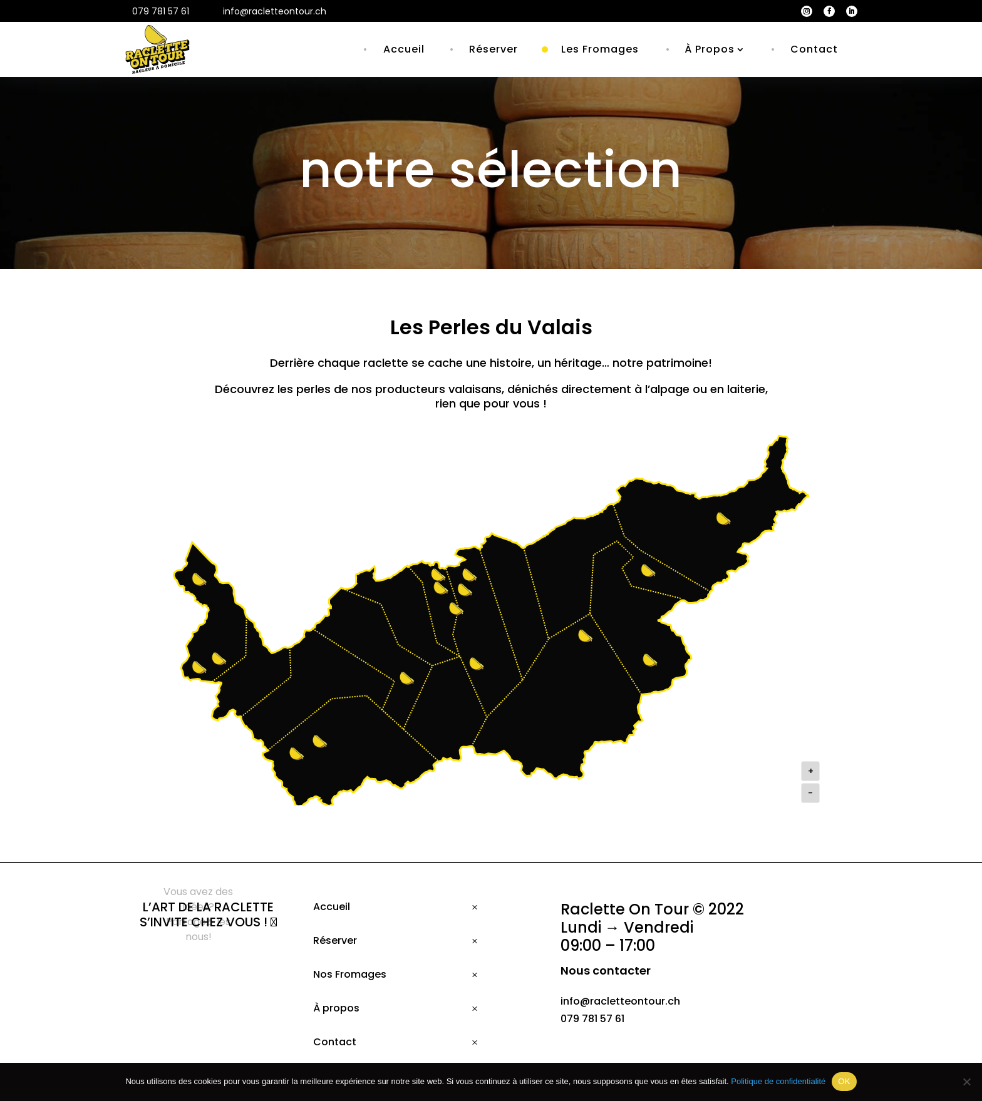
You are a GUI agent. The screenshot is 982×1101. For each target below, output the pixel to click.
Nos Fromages (349, 974)
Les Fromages (600, 49)
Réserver (493, 49)
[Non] (966, 1081)
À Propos (710, 49)
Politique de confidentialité (778, 1081)
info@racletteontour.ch (620, 1001)
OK (844, 1081)
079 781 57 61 (592, 1018)
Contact (814, 49)
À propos (336, 1008)
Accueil (404, 49)
